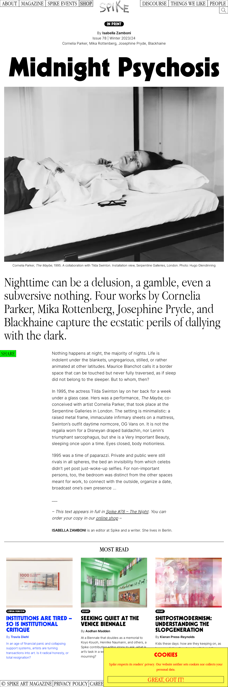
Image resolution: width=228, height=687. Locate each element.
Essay (85, 611)
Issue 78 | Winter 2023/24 (114, 38)
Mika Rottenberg (102, 43)
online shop (107, 518)
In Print (114, 24)
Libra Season (15, 611)
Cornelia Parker (74, 43)
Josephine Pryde (132, 43)
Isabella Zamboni (116, 33)
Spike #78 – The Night (127, 511)
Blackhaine (157, 43)
